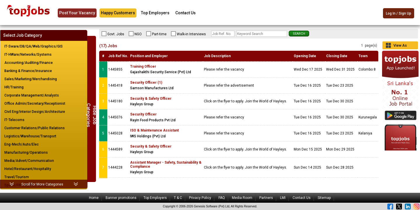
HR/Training (14, 87)
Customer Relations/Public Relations (34, 128)
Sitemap (324, 198)
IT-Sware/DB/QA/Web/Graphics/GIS (33, 46)
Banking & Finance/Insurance (28, 71)
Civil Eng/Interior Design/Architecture (34, 112)
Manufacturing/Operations (26, 152)
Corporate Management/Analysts (31, 95)
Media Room (242, 198)
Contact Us (185, 12)
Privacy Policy (200, 198)
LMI (283, 198)
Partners (266, 198)
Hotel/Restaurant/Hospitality (27, 169)
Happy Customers (118, 12)
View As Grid (400, 46)
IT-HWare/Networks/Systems (28, 54)
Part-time (156, 34)
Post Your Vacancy (77, 12)
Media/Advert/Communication (29, 161)
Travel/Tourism (16, 177)
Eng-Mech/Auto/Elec (21, 144)
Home (94, 198)
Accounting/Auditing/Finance (28, 63)
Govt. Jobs (113, 34)
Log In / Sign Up (398, 13)
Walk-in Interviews (188, 34)
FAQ (221, 198)
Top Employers (155, 12)
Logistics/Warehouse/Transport (30, 136)
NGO (135, 34)
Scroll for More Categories (42, 184)
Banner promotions (121, 198)
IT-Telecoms (14, 120)
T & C (178, 198)
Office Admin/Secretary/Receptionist (34, 104)
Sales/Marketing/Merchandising (30, 79)
